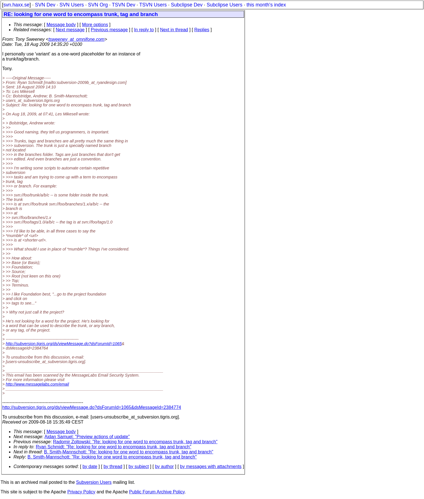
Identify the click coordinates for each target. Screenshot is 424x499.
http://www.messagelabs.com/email (37, 384)
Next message (70, 29)
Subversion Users (94, 482)
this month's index (266, 5)
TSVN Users (153, 5)
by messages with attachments (211, 466)
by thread (112, 466)
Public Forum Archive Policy (156, 491)
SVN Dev (45, 5)
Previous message (109, 29)
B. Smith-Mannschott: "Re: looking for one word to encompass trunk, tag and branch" (128, 451)
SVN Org (98, 5)
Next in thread (174, 29)
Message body (61, 24)
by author (164, 466)
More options (95, 24)
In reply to (144, 29)
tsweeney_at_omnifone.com (76, 39)
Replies (201, 29)
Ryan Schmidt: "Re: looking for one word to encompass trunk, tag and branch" (113, 446)
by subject (138, 466)
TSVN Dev (123, 5)
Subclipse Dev (186, 5)
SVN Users (71, 5)
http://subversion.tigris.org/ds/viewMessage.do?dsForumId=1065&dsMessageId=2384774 (91, 407)
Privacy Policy (81, 491)
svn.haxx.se (16, 5)
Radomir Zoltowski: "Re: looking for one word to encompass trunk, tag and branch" (135, 441)
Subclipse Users (224, 5)
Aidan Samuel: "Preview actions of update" (87, 436)
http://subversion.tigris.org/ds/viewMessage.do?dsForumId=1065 (63, 343)
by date (89, 466)
